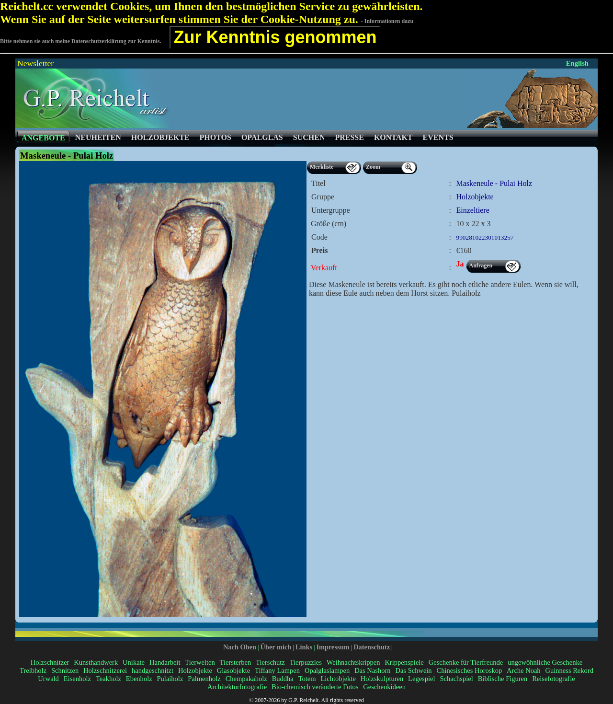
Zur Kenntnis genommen (274, 37)
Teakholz (108, 678)
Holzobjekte (195, 670)
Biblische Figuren (503, 678)
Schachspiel (456, 678)
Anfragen (481, 265)
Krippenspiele (404, 662)
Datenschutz (371, 647)
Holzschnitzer (50, 662)
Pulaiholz (170, 678)
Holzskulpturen (382, 678)
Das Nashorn (372, 670)
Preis (319, 250)
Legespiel (421, 678)
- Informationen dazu (387, 21)
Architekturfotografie (237, 687)
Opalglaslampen (327, 670)
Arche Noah (524, 670)
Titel (318, 183)
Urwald (48, 678)
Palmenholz (204, 678)
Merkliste (321, 166)
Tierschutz (270, 662)
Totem (307, 678)
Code (319, 237)
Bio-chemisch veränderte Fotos (315, 687)
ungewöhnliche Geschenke (545, 662)
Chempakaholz (246, 678)
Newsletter (35, 63)
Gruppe (322, 197)
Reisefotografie (553, 678)
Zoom (373, 166)
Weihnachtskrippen (353, 662)
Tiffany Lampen (277, 670)
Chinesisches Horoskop (469, 670)
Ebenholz (139, 678)
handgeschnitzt (152, 670)
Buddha (283, 678)
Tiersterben (235, 662)
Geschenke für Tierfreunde (466, 662)
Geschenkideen (384, 687)
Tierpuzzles (306, 662)
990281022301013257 (485, 237)
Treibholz (33, 670)
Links (303, 647)
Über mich (275, 647)
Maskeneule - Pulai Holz (494, 183)
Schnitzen (65, 670)
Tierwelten (200, 662)
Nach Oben (239, 647)
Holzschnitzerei (105, 670)
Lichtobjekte (337, 678)
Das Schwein (413, 670)
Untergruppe (330, 210)
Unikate (134, 662)
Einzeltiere (472, 210)
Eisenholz (77, 678)
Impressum (332, 647)
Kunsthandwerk (96, 662)
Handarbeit (164, 662)
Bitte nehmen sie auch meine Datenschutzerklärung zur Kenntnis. (80, 41)
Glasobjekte (233, 670)
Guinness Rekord (569, 670)
